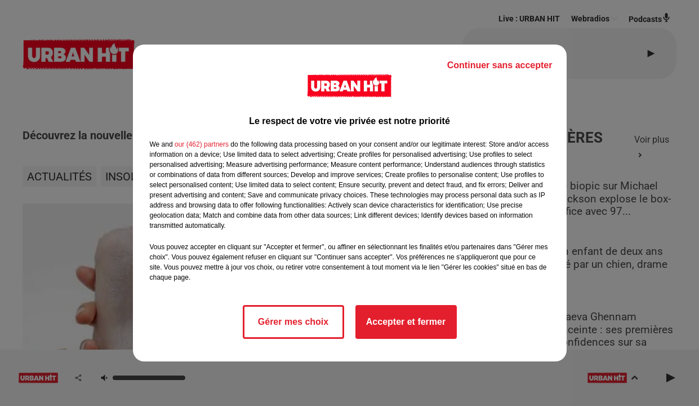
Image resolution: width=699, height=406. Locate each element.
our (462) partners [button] (202, 144)
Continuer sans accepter (500, 65)
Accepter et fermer (406, 321)
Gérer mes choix (293, 321)
